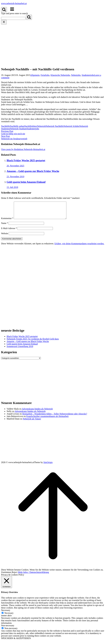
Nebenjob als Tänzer (32, 422)
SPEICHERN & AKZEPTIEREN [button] (16, 641)
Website (4, 237)
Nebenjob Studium (18, 128)
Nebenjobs (75, 75)
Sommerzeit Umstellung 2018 (20, 349)
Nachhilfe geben (17, 126)
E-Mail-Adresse (9, 231)
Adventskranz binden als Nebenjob (37, 412)
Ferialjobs (45, 75)
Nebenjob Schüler (71, 126)
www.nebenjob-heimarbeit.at (14, 3)
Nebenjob (41, 126)
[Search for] (13, 18)
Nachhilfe (5, 126)
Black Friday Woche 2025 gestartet (22, 340)
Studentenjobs (88, 75)
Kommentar (7, 221)
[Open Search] (4, 9)
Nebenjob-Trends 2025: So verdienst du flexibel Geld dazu (33, 342)
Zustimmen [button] (6, 575)
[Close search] (4, 22)
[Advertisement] (53, 45)
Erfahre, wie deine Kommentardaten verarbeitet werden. (79, 247)
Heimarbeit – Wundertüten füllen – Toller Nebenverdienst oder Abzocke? (54, 417)
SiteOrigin (48, 465)
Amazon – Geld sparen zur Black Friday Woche (28, 345)
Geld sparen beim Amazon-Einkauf (22, 347)
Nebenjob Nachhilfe (54, 126)
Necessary (9, 616)
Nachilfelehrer (30, 126)
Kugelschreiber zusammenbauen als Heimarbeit (47, 419)
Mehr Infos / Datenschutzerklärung (33, 575)
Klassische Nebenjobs (60, 75)
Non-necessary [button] (7, 629)
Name (4, 226)
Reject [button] (14, 575)
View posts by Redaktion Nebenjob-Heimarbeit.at (23, 149)
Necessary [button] (5, 613)
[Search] (29, 17)
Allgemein (35, 75)
